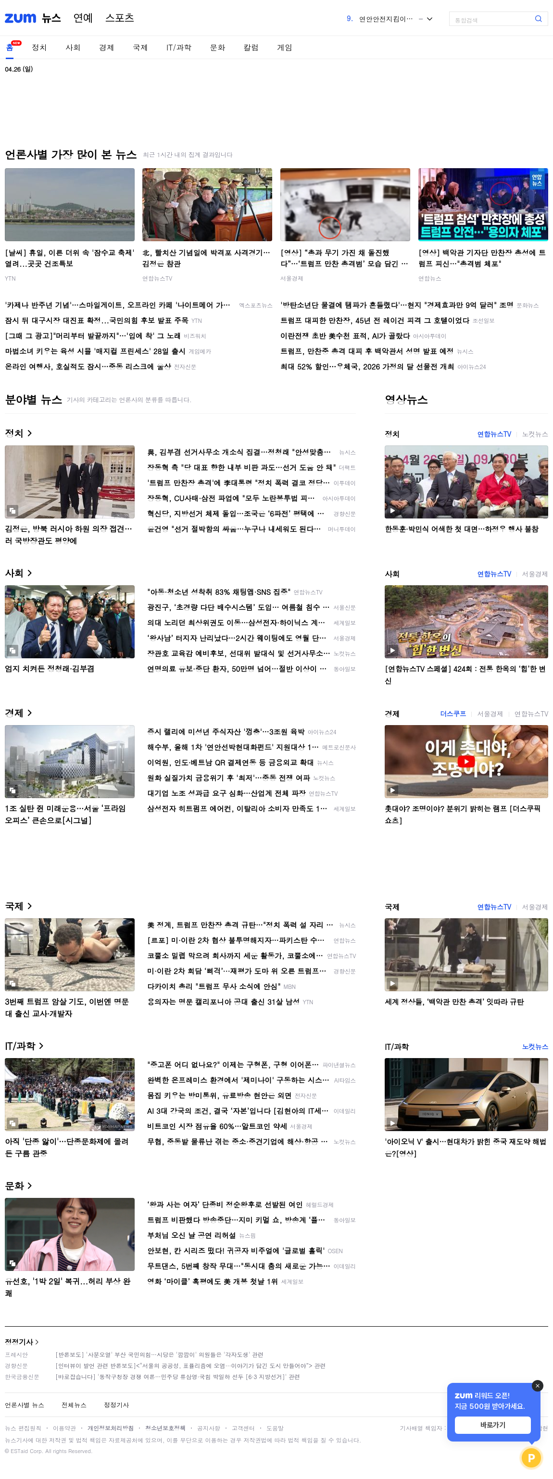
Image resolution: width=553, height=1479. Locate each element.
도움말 (275, 1428)
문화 (217, 47)
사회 (73, 47)
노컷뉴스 (535, 434)
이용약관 (64, 1428)
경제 (106, 47)
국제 (140, 47)
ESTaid (19, 1450)
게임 (284, 47)
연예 (83, 18)
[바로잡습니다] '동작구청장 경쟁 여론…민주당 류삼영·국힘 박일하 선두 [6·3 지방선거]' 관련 (177, 1376)
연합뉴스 (429, 278)
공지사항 (208, 1428)
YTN (10, 278)
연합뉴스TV (157, 278)
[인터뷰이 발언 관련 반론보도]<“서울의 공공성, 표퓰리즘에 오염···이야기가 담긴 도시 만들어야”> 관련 (190, 1365)
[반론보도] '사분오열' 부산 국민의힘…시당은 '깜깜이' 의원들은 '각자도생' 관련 (159, 1354)
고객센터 (243, 1428)
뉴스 (51, 18)
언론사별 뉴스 (24, 1404)
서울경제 (291, 278)
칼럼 (251, 47)
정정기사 (19, 1342)
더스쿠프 (453, 713)
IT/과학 (178, 47)
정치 (39, 47)
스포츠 (119, 18)
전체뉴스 (74, 1404)
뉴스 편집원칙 (23, 1428)
